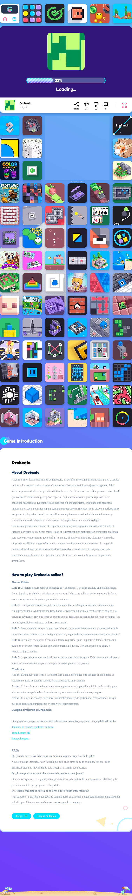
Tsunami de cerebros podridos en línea (33, 727)
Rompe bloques (20, 738)
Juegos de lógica (46, 816)
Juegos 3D (21, 816)
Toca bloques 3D (21, 732)
